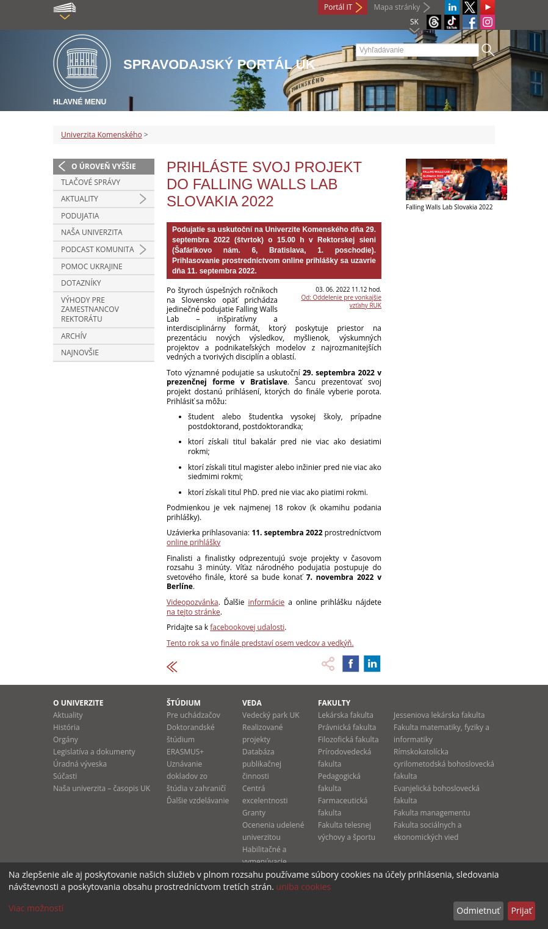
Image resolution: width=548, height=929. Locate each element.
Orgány (65, 739)
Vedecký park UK (271, 715)
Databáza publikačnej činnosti (261, 763)
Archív (74, 336)
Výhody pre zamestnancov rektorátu (90, 309)
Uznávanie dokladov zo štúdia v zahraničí (196, 776)
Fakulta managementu (432, 813)
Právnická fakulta (347, 727)
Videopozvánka (192, 602)
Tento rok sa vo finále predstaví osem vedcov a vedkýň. (260, 643)
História (66, 727)
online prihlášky (193, 542)
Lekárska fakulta (345, 715)
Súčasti (65, 776)
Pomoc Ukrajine (92, 266)
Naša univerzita (92, 232)
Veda (252, 703)
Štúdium (184, 703)
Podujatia (80, 216)
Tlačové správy (90, 182)
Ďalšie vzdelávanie (198, 800)
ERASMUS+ (185, 751)
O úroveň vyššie (103, 166)
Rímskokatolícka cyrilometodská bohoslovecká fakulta (444, 763)
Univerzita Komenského (101, 134)
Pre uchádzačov (193, 715)
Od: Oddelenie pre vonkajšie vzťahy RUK (341, 301)
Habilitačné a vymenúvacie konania (264, 861)
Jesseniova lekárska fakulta (439, 715)
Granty (253, 813)
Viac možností (36, 908)
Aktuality (79, 198)
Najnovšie (80, 352)
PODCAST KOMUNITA (97, 249)
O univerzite (78, 703)
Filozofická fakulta (348, 739)
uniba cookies (303, 886)
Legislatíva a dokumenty (94, 751)
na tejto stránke (193, 612)
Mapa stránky (396, 7)
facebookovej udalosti (247, 627)
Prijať (521, 910)
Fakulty (334, 703)
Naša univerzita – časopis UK (101, 788)
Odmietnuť (478, 910)
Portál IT (338, 7)
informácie (266, 602)
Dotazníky (81, 283)
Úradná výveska (80, 764)
